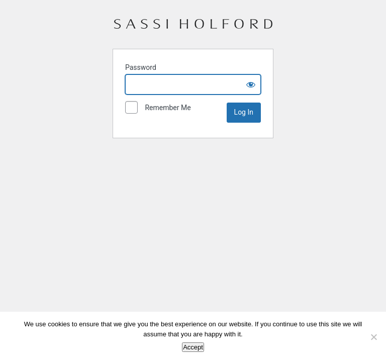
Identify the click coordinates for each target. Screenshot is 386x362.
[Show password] (251, 84)
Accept (193, 347)
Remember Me (158, 108)
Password (140, 67)
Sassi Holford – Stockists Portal (193, 28)
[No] (373, 337)
